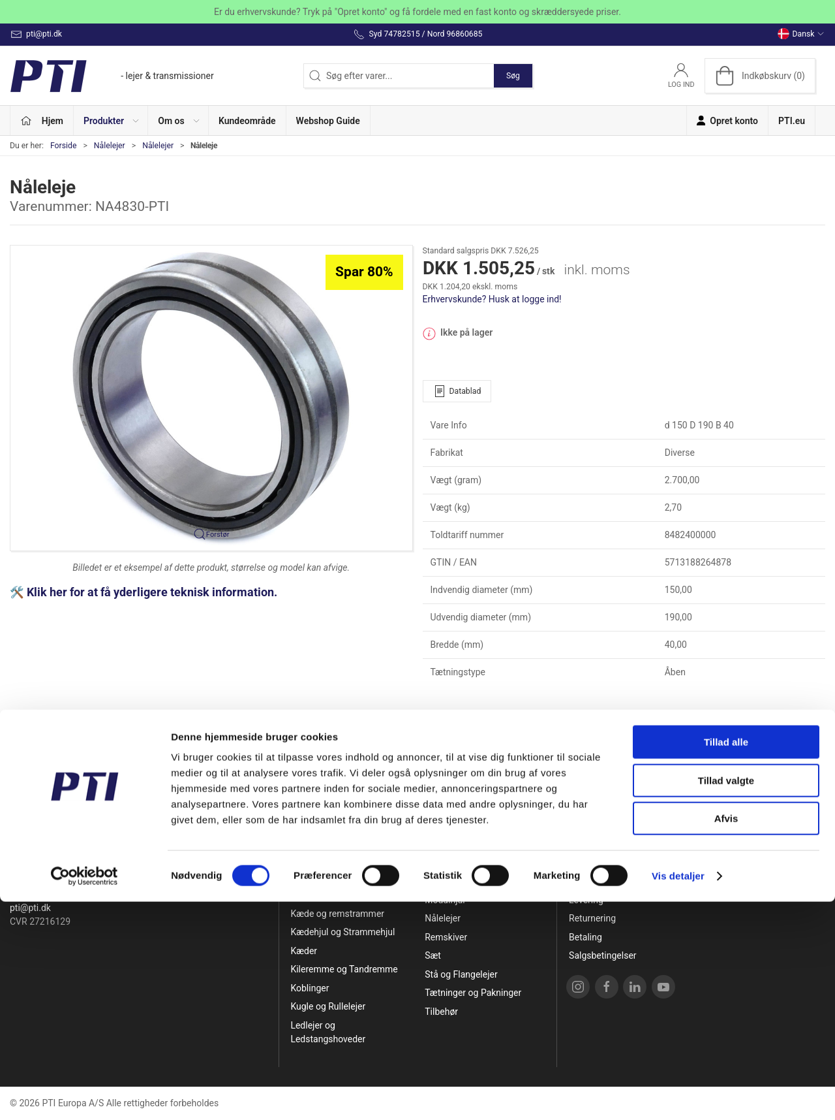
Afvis (726, 1036)
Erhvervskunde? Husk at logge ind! (492, 299)
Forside (63, 145)
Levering (586, 900)
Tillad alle (726, 960)
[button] (111, 120)
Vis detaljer (678, 1094)
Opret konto (592, 844)
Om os (582, 862)
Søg (513, 75)
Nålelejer (109, 145)
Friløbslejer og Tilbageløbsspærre (328, 869)
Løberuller (445, 881)
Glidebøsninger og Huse (338, 894)
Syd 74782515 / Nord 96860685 (75, 894)
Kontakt (584, 881)
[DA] (112, 76)
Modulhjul (444, 900)
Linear (437, 862)
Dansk (801, 34)
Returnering (592, 918)
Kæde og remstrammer (337, 913)
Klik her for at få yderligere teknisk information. (153, 592)
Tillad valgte (726, 998)
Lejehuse (443, 844)
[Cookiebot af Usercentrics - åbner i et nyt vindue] (84, 1094)
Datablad (457, 391)
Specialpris (312, 844)
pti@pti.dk (30, 908)
